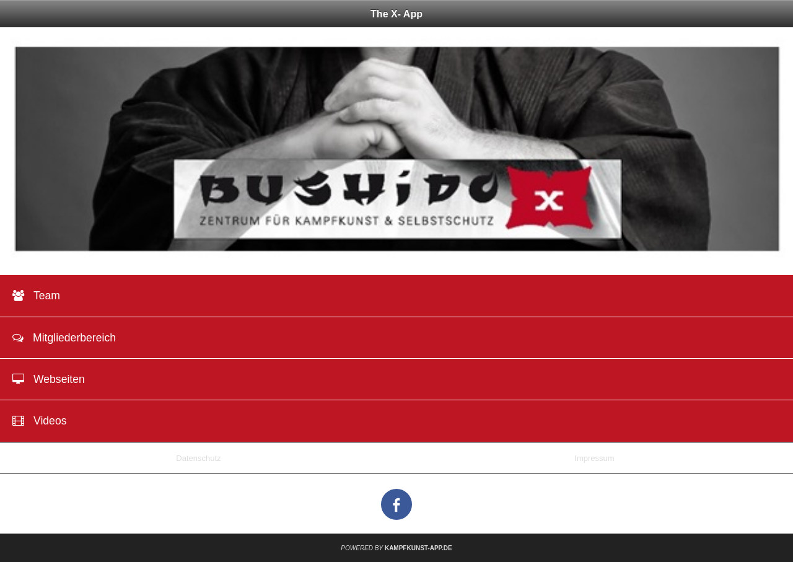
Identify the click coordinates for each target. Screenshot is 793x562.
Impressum (594, 458)
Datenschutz (198, 458)
